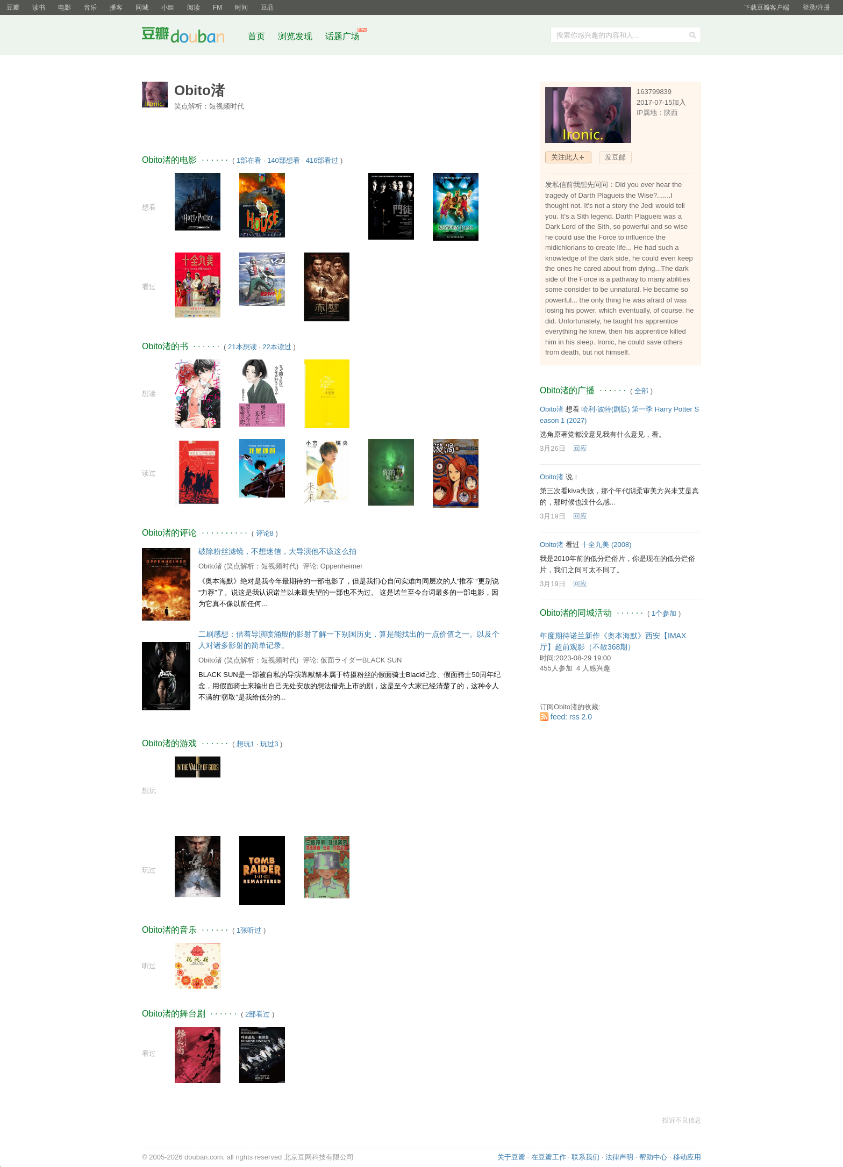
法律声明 (619, 1157)
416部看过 (322, 160)
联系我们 (585, 1157)
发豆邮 (615, 157)
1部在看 (249, 160)
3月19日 (553, 516)
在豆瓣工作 (548, 1157)
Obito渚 (210, 566)
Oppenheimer (341, 566)
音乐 (90, 7)
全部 (641, 391)
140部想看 (283, 160)
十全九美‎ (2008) (606, 545)
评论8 (265, 533)
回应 (580, 448)
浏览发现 (296, 36)
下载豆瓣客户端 (766, 7)
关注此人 (565, 157)
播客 (116, 7)
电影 (64, 7)
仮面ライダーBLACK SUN (361, 660)
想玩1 (245, 744)
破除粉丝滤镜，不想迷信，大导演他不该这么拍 (277, 551)
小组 (167, 7)
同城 (141, 7)
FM (217, 7)
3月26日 (553, 448)
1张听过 (249, 930)
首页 (256, 36)
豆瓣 (12, 7)
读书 (38, 7)
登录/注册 (816, 7)
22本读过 (276, 347)
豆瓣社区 (191, 36)
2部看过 (257, 1014)
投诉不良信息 (681, 1120)
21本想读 (242, 347)
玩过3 (269, 744)
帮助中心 (653, 1157)
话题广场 (342, 36)
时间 (241, 7)
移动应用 (687, 1157)
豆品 (267, 7)
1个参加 (664, 613)
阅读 (193, 7)
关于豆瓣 (511, 1157)
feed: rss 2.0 (571, 716)
